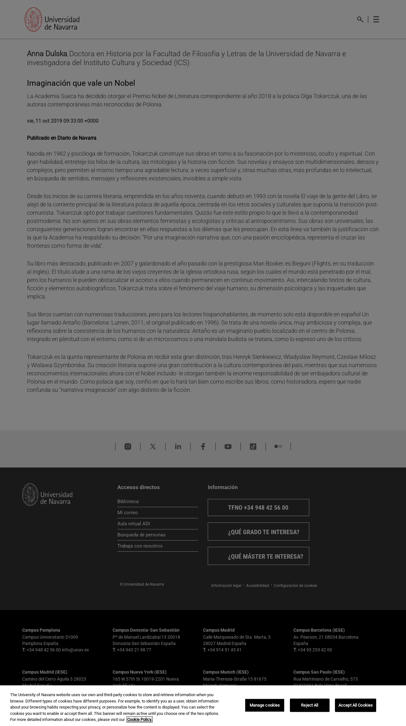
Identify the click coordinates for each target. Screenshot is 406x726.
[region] (203, 705)
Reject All (309, 705)
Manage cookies (265, 705)
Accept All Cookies (355, 705)
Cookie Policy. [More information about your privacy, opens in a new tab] (139, 719)
